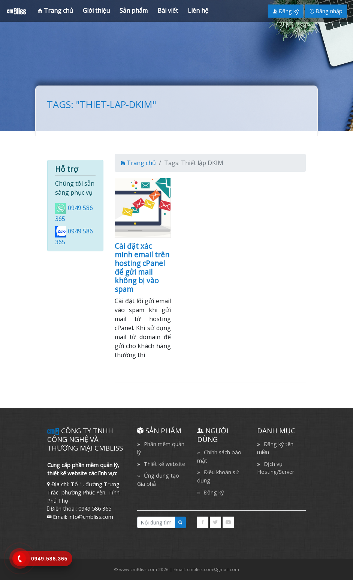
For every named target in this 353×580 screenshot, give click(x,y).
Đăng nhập (326, 11)
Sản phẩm (134, 10)
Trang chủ (55, 10)
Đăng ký (286, 11)
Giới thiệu (96, 10)
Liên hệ (198, 10)
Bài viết (167, 10)
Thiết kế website (164, 463)
